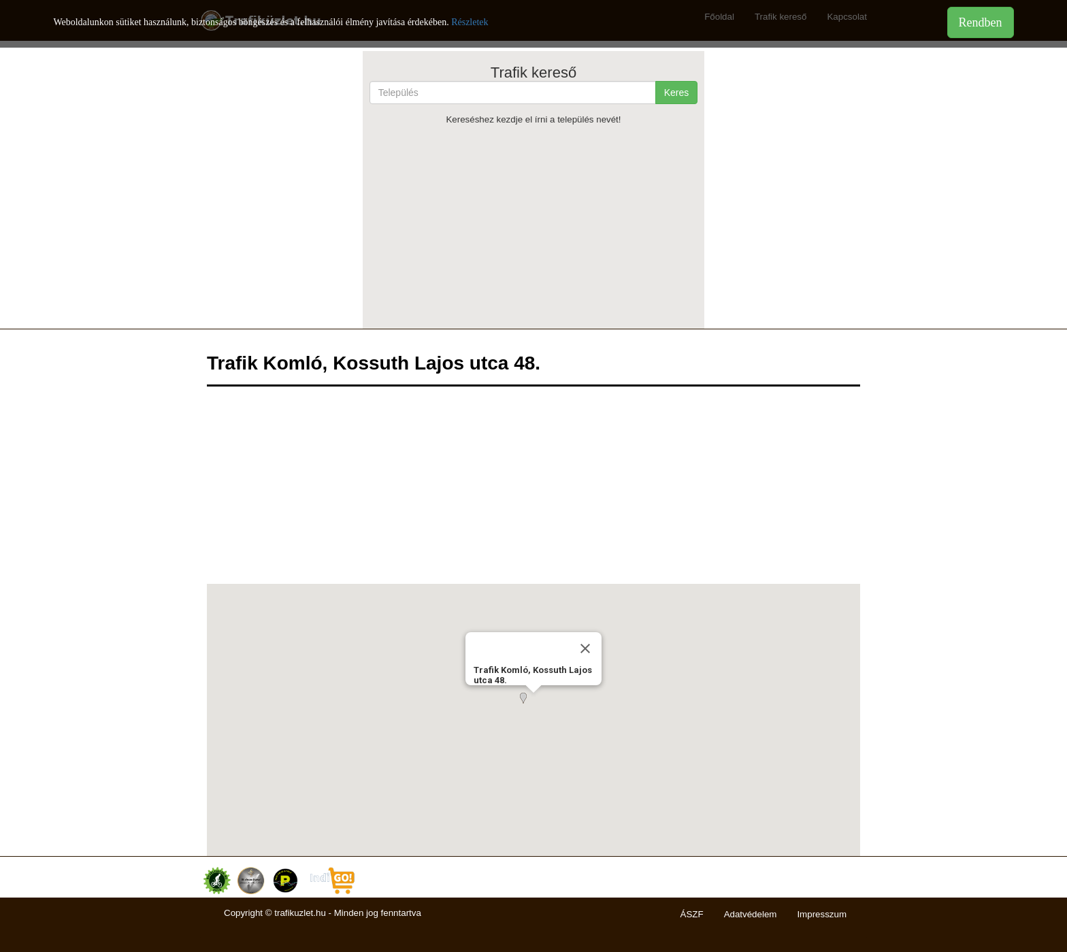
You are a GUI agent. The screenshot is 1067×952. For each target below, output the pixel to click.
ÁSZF (692, 914)
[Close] (585, 648)
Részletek (469, 22)
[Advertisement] (534, 226)
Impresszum (822, 914)
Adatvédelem (750, 914)
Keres (676, 92)
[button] (533, 706)
